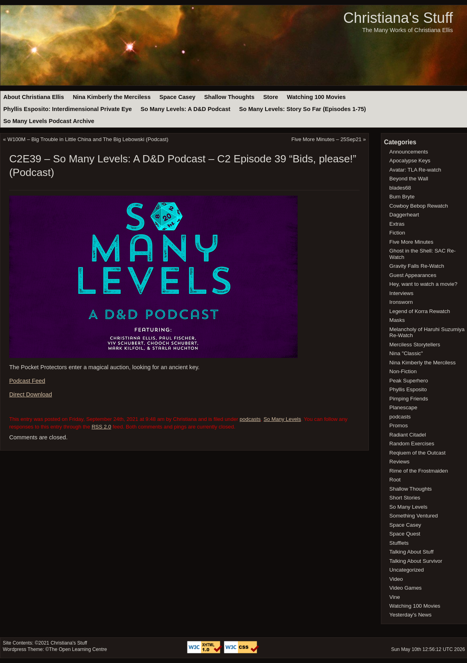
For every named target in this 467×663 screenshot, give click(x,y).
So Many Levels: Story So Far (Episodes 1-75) (302, 109)
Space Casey (177, 97)
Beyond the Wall (408, 179)
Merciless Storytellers (414, 345)
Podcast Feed (27, 381)
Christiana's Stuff (398, 18)
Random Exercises (411, 444)
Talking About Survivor (415, 561)
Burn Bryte (402, 197)
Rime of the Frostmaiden (418, 471)
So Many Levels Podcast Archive (48, 121)
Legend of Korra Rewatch (419, 311)
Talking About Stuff (411, 552)
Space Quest (404, 534)
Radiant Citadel (407, 435)
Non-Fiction (403, 371)
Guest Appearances (412, 275)
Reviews (399, 462)
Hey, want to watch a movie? (423, 284)
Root (395, 480)
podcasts (250, 419)
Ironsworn (401, 302)
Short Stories (404, 498)
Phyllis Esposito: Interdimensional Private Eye (67, 109)
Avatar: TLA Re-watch (415, 170)
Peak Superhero (408, 381)
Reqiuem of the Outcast (417, 453)
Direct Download (30, 394)
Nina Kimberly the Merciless (112, 97)
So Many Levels (282, 419)
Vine (394, 597)
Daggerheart (404, 215)
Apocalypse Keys (409, 161)
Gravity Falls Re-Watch (416, 266)
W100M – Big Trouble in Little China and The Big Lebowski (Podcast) (88, 139)
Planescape (403, 407)
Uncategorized (406, 570)
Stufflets (399, 543)
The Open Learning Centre (78, 649)
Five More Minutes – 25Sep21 (326, 139)
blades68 (400, 188)
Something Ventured (413, 516)
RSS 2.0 (101, 427)
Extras (397, 224)
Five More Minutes (411, 242)
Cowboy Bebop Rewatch (418, 206)
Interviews (401, 293)
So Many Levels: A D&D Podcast (185, 109)
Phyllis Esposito (408, 389)
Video (396, 579)
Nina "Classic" (406, 353)
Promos (398, 425)
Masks (397, 320)
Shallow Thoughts (229, 97)
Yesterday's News (410, 615)
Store (270, 97)
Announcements (408, 152)
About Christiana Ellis (33, 97)
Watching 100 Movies (316, 97)
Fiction (397, 233)
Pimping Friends (408, 399)
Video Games (405, 588)
